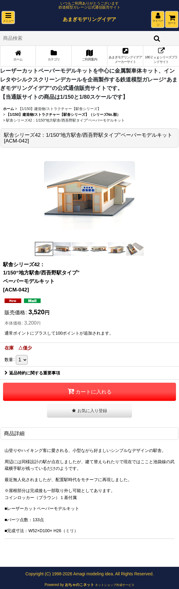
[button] (8, 17)
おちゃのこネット (79, 585)
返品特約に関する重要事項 (32, 372)
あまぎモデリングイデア (89, 19)
